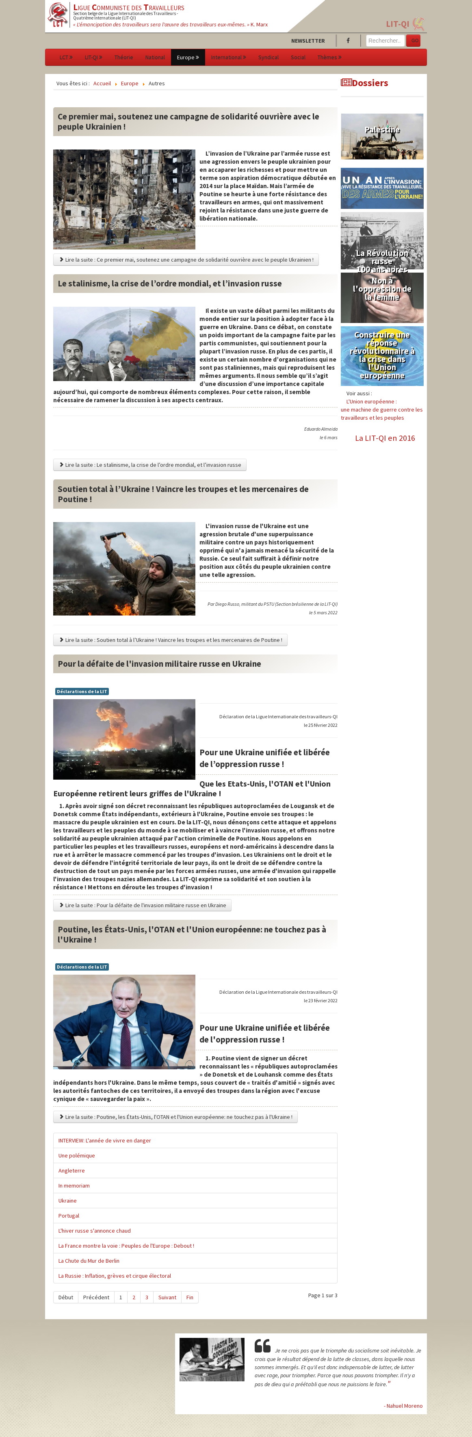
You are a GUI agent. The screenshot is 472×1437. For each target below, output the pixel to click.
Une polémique (76, 1155)
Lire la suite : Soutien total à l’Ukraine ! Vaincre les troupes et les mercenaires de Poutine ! (170, 640)
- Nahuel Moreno (403, 1405)
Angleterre (71, 1170)
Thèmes (330, 57)
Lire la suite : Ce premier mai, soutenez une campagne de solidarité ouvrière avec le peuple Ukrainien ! (186, 259)
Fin (189, 1297)
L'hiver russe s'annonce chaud (94, 1230)
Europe (188, 57)
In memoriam (74, 1185)
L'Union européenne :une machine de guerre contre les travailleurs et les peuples (382, 409)
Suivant (167, 1297)
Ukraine (67, 1200)
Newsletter (308, 40)
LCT (66, 57)
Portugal (68, 1215)
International (228, 57)
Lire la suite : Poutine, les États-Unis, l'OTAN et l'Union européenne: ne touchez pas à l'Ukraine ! (175, 1117)
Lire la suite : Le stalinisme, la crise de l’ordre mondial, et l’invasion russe (149, 464)
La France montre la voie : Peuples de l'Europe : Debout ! (126, 1245)
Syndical (268, 57)
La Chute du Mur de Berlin (88, 1260)
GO (414, 40)
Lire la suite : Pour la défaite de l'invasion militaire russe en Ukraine (142, 905)
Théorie (124, 57)
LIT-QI (397, 23)
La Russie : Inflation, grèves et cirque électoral (114, 1275)
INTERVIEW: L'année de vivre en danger (104, 1140)
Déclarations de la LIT (82, 691)
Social (298, 57)
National (155, 57)
